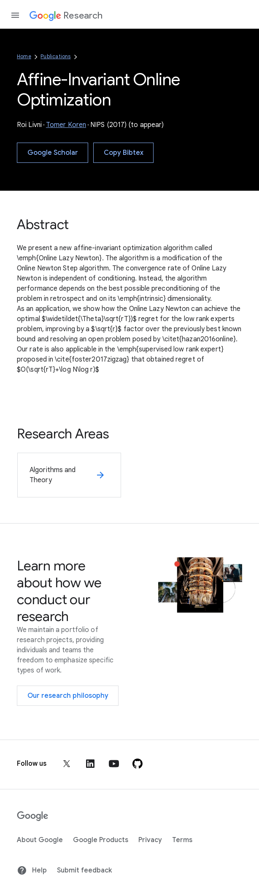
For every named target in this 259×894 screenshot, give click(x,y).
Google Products (100, 840)
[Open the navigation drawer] (15, 15)
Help (32, 870)
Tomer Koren (66, 125)
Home (24, 56)
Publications (55, 56)
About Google (40, 840)
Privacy (150, 840)
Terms (182, 840)
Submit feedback (84, 870)
